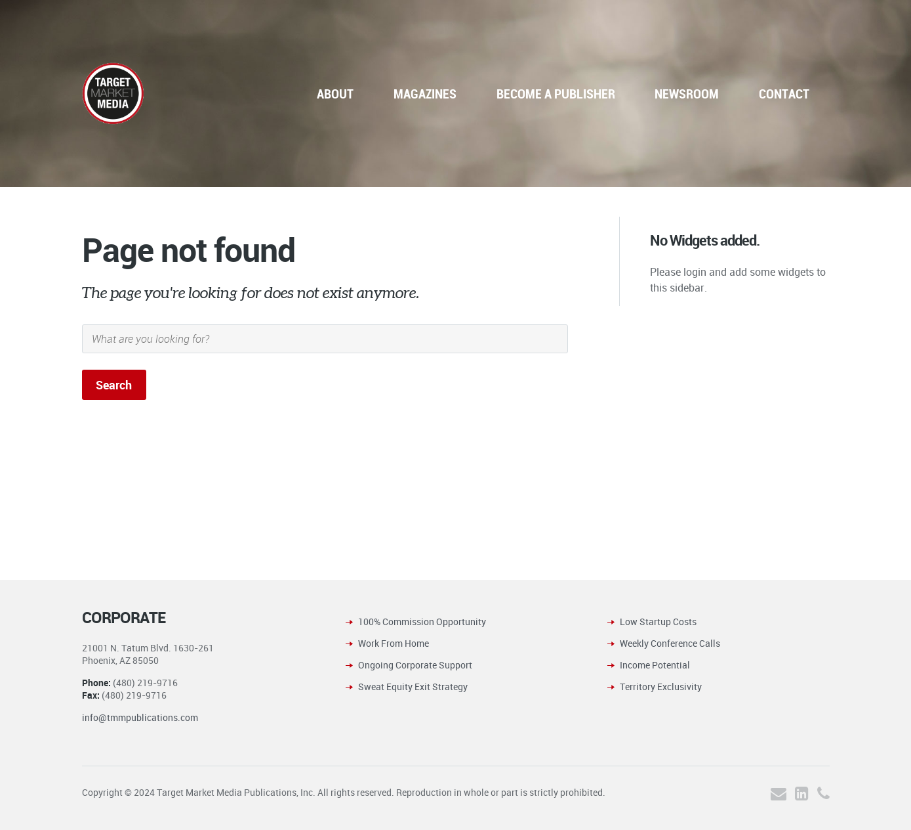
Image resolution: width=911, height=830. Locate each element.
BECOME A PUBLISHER (555, 93)
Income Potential (655, 665)
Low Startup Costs (658, 621)
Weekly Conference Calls (670, 643)
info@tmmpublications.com (140, 717)
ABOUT (335, 93)
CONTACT (784, 93)
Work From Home (393, 643)
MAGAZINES (425, 93)
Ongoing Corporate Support (415, 665)
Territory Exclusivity (661, 686)
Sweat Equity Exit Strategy (413, 686)
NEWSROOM (687, 93)
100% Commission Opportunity (422, 621)
